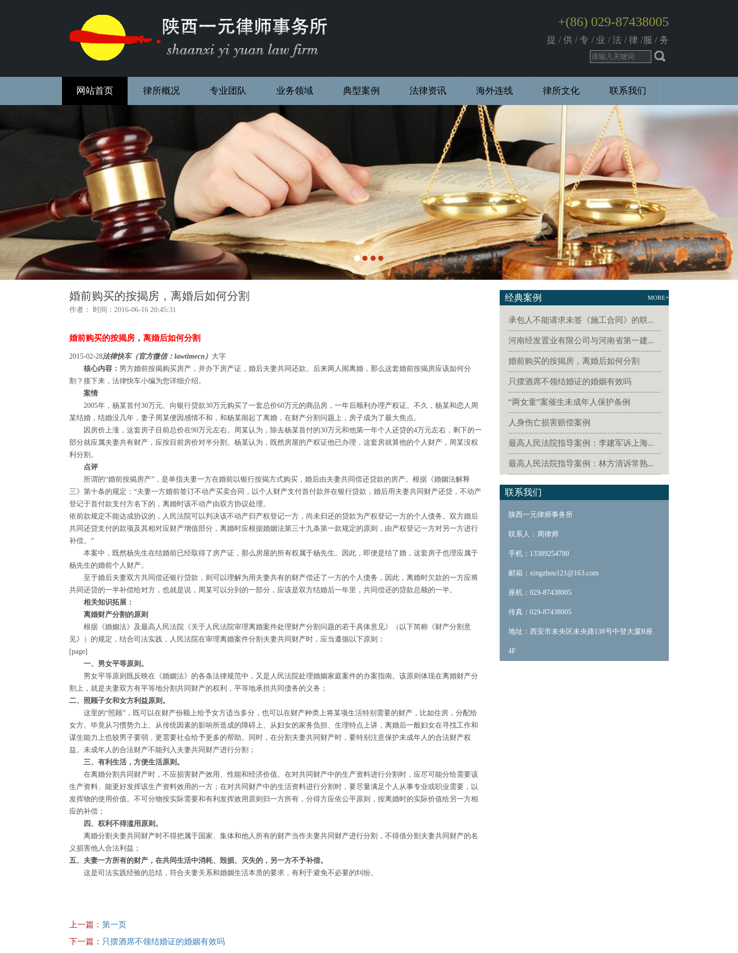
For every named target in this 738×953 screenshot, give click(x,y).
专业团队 (228, 91)
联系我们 (627, 91)
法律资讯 (427, 91)
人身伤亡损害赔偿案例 (549, 422)
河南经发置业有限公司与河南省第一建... (581, 340)
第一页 (114, 924)
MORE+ (658, 297)
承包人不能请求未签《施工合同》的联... (581, 320)
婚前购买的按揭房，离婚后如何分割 (574, 361)
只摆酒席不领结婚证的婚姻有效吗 (163, 941)
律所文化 (561, 91)
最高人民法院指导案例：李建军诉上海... (581, 443)
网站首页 (94, 91)
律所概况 (161, 91)
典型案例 (361, 91)
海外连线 (494, 91)
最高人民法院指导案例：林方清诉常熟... (581, 463)
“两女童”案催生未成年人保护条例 (569, 402)
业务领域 (294, 91)
